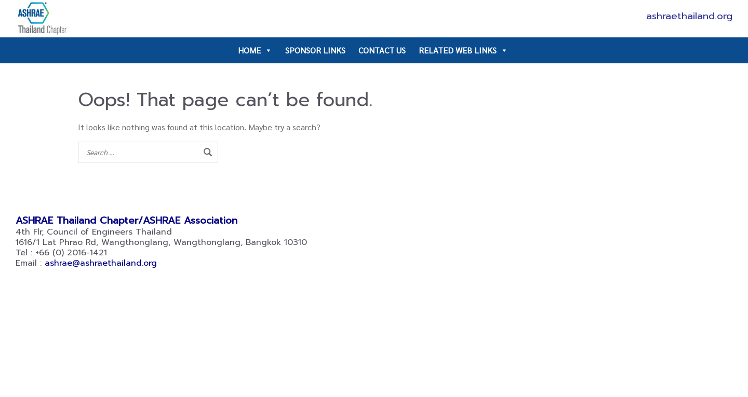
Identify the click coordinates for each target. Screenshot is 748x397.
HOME (255, 50)
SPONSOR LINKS (315, 50)
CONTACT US (382, 50)
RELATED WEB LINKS (463, 50)
